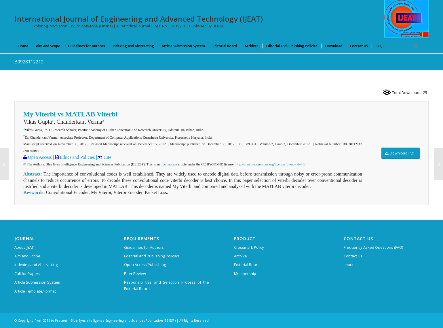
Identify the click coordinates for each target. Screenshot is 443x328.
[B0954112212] (4, 164)
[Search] (414, 46)
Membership (245, 273)
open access (169, 164)
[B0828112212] (438, 164)
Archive (240, 256)
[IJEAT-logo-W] (406, 18)
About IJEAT (24, 247)
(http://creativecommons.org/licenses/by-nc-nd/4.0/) (271, 164)
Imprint (350, 264)
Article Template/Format (35, 291)
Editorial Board (247, 264)
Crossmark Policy (249, 247)
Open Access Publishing (145, 264)
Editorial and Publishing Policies (151, 256)
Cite (107, 157)
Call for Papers (27, 273)
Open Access (39, 157)
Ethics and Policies (77, 157)
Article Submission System (37, 282)
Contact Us (353, 256)
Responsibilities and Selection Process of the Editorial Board (166, 285)
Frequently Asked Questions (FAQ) (373, 247)
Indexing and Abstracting (36, 264)
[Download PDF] (400, 153)
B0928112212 (28, 62)
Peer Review (135, 273)
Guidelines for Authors (144, 247)
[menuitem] (23, 46)
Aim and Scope (27, 256)
